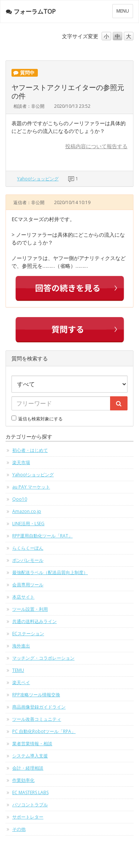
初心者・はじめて (30, 450)
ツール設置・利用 (30, 609)
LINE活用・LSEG (28, 523)
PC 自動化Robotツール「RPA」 (44, 731)
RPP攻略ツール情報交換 (36, 695)
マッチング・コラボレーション (43, 658)
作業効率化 (23, 780)
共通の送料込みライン (34, 621)
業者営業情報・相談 (32, 743)
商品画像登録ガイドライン (39, 707)
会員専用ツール (27, 585)
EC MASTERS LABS (30, 792)
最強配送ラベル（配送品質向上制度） (50, 572)
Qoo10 (19, 499)
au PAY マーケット (31, 487)
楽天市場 (21, 462)
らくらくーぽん (27, 548)
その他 (19, 829)
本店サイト (23, 597)
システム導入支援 (30, 756)
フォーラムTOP (31, 11)
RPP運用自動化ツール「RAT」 (42, 536)
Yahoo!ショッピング (38, 179)
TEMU (18, 670)
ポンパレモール (27, 560)
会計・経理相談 (27, 768)
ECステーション (28, 633)
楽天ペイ (21, 682)
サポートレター (27, 817)
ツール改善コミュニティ (36, 719)
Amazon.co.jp (26, 511)
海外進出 (21, 646)
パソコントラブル (30, 805)
